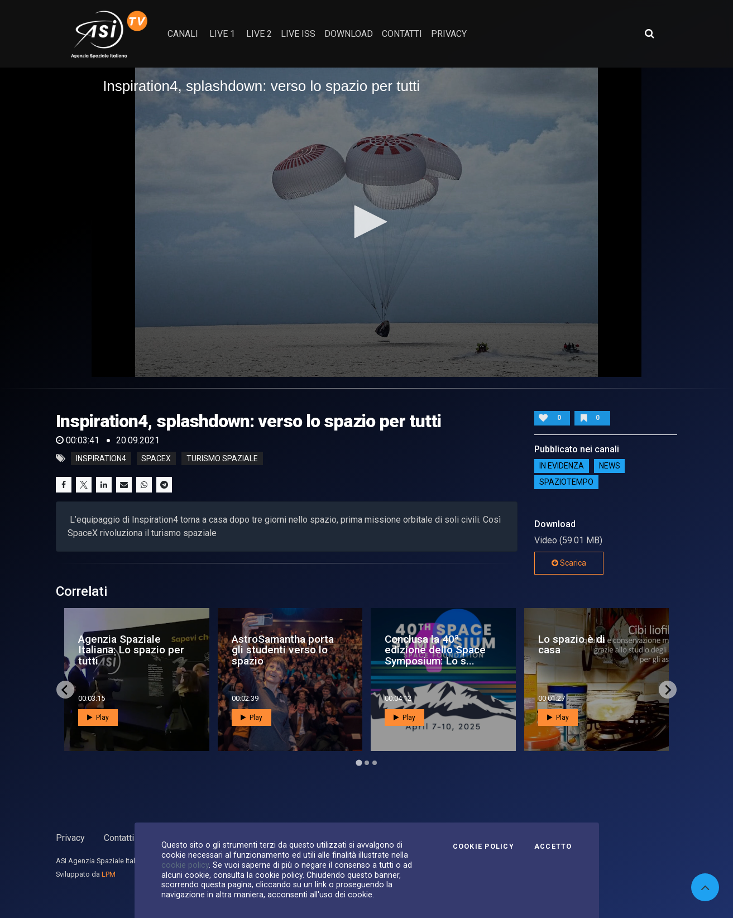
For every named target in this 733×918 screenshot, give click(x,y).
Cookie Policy (483, 846)
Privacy (70, 838)
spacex (156, 458)
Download (348, 33)
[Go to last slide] (65, 690)
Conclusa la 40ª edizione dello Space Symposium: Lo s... (435, 650)
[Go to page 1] (359, 763)
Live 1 (222, 33)
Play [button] (98, 717)
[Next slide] (668, 690)
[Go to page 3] (374, 763)
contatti (402, 33)
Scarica (569, 562)
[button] (366, 221)
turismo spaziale (222, 458)
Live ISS (298, 33)
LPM (109, 874)
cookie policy (185, 864)
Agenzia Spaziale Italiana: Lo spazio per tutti (131, 650)
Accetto (553, 846)
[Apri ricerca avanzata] (649, 33)
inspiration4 (101, 458)
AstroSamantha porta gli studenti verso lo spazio (283, 650)
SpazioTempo (566, 482)
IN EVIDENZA (561, 466)
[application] (366, 222)
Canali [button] (182, 33)
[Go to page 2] (367, 763)
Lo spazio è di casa (571, 644)
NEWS (609, 466)
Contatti (119, 838)
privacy (449, 33)
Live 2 (259, 33)
